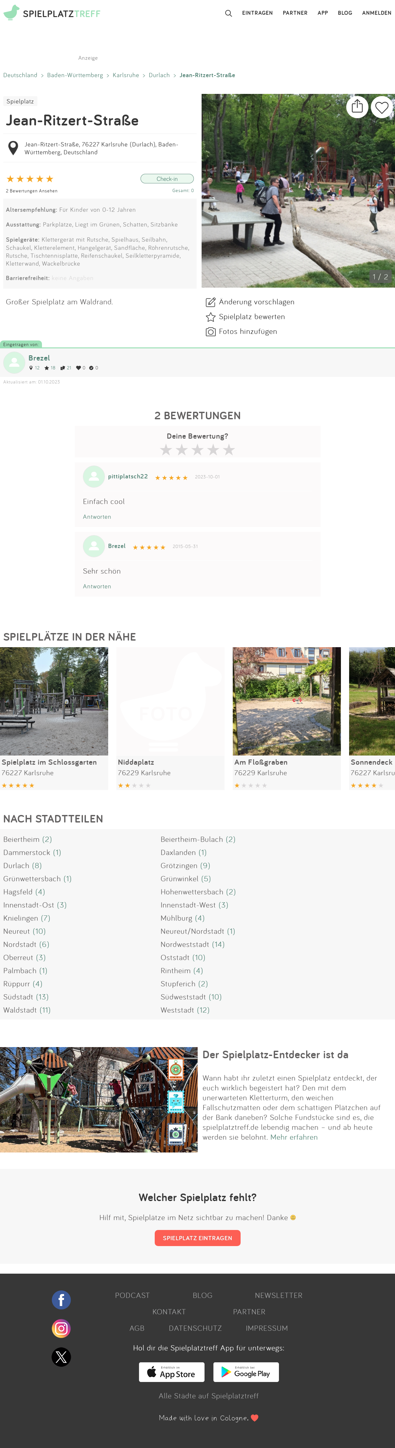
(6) (44, 944)
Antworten (97, 516)
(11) (45, 1010)
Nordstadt (20, 944)
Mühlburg (176, 918)
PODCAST (132, 1295)
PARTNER (295, 13)
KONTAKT (169, 1311)
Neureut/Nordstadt (193, 931)
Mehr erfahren (294, 1137)
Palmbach (20, 970)
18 (50, 367)
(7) (45, 918)
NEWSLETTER (279, 1295)
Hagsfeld (18, 891)
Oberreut (18, 957)
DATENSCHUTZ (195, 1328)
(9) (205, 865)
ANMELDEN (377, 13)
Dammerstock (26, 852)
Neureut (16, 931)
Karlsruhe (126, 75)
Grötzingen (179, 865)
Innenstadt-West (188, 905)
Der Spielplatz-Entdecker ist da (276, 1054)
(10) (39, 931)
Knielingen (20, 918)
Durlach (159, 75)
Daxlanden (178, 852)
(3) (62, 905)
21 (65, 367)
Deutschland (20, 75)
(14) (218, 944)
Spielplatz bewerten (252, 316)
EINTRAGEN (257, 13)
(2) (47, 839)
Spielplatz (20, 101)
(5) (206, 878)
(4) (40, 891)
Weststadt (177, 1010)
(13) (42, 996)
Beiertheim (21, 839)
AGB (137, 1328)
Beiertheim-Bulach (192, 839)
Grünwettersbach (32, 878)
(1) (57, 852)
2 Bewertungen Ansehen (32, 190)
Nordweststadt (185, 944)
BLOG (345, 13)
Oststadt (175, 957)
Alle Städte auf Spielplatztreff (209, 1395)
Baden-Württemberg (75, 75)
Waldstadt (20, 1010)
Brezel (39, 358)
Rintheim (176, 970)
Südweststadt (183, 996)
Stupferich (178, 983)
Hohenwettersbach (192, 891)
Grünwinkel (180, 878)
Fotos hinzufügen (248, 331)
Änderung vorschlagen (257, 301)
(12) (203, 1010)
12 (34, 367)
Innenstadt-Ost (28, 905)
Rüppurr (16, 983)
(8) (37, 865)
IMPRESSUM (267, 1328)
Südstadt (18, 996)
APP (323, 13)
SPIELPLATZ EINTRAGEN (197, 1238)
